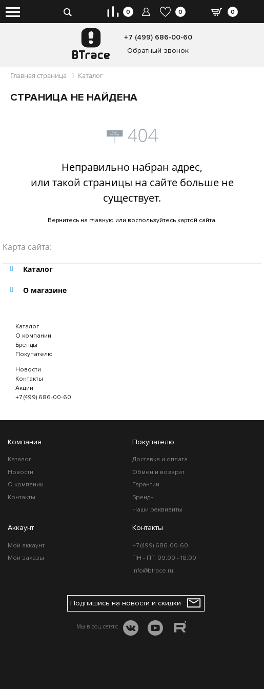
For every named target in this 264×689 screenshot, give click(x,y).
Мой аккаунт (26, 545)
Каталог (27, 326)
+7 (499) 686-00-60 (158, 37)
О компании (33, 336)
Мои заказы (26, 558)
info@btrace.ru (152, 571)
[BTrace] (91, 43)
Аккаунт (21, 527)
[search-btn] (67, 11)
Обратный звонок (158, 50)
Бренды (26, 345)
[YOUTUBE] (155, 629)
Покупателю (34, 354)
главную (101, 220)
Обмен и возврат (158, 472)
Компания (25, 442)
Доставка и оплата (160, 459)
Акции (24, 388)
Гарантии (145, 484)
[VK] (130, 629)
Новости (28, 369)
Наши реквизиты (157, 510)
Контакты (29, 379)
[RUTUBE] (180, 628)
